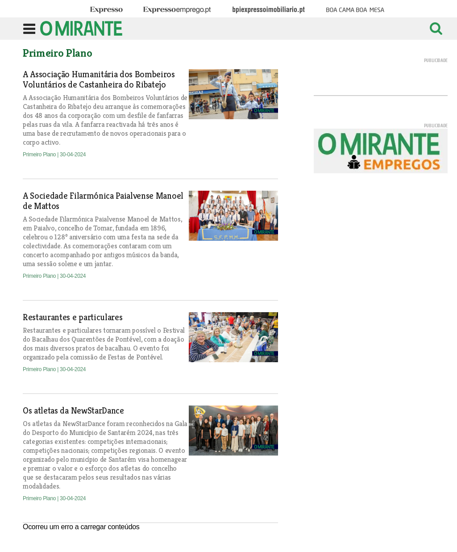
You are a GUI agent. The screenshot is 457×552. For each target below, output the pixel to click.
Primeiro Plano (40, 154)
